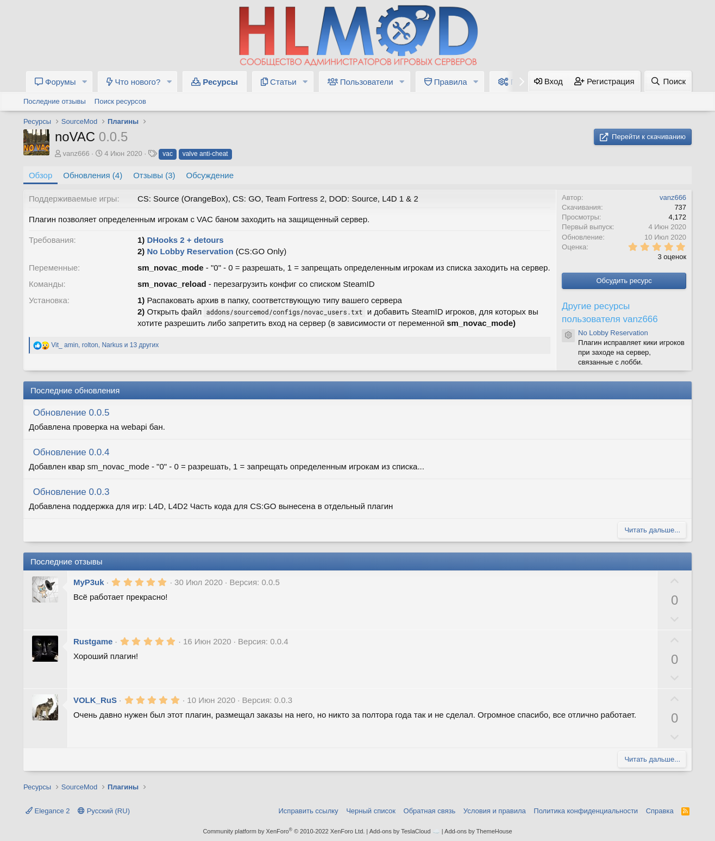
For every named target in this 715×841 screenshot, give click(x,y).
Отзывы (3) (154, 175)
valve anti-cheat (205, 154)
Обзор (40, 175)
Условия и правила (494, 811)
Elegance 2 (48, 811)
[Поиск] (668, 81)
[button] (84, 82)
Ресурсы (214, 81)
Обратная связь (430, 811)
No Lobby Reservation (190, 251)
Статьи (279, 81)
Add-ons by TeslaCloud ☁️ (404, 831)
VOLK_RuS (95, 700)
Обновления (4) (92, 175)
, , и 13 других (105, 345)
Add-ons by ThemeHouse (478, 831)
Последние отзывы (54, 101)
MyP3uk (88, 582)
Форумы (55, 81)
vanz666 (76, 153)
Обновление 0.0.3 (71, 492)
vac (167, 154)
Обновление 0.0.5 (71, 412)
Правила (445, 81)
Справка (660, 811)
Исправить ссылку (308, 811)
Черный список (371, 811)
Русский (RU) (104, 811)
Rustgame (93, 641)
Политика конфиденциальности (586, 811)
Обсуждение (210, 175)
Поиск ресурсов (120, 101)
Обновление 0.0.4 (71, 452)
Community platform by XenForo (284, 831)
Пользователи (360, 81)
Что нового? (133, 81)
